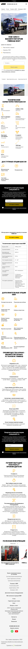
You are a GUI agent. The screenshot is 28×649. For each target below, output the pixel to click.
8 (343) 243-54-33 (12, 4)
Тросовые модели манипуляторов (14, 576)
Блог (14, 603)
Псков (7, 9)
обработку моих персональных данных (13, 70)
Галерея (4, 79)
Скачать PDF (6, 50)
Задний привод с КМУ (14, 587)
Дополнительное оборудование (14, 592)
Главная (3, 9)
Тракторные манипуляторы (14, 580)
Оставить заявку (14, 237)
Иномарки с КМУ (22, 9)
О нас (14, 598)
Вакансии (14, 621)
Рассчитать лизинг (7, 47)
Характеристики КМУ (23, 79)
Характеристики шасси (12, 79)
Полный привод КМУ (14, 585)
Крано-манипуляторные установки (14, 573)
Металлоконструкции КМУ (14, 595)
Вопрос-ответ (14, 605)
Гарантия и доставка (14, 601)
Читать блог (14, 543)
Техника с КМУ (13, 9)
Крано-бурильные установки (14, 578)
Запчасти (14, 617)
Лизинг (14, 619)
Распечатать (6, 52)
